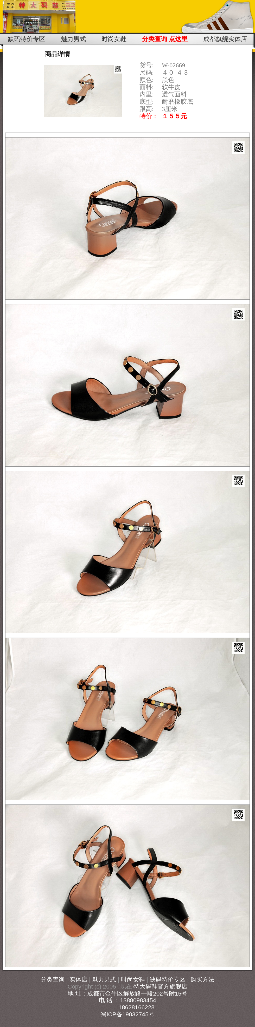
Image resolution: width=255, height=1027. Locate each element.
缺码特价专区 (168, 979)
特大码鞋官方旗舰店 (160, 986)
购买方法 (202, 979)
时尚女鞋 (133, 979)
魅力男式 (104, 979)
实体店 (78, 979)
